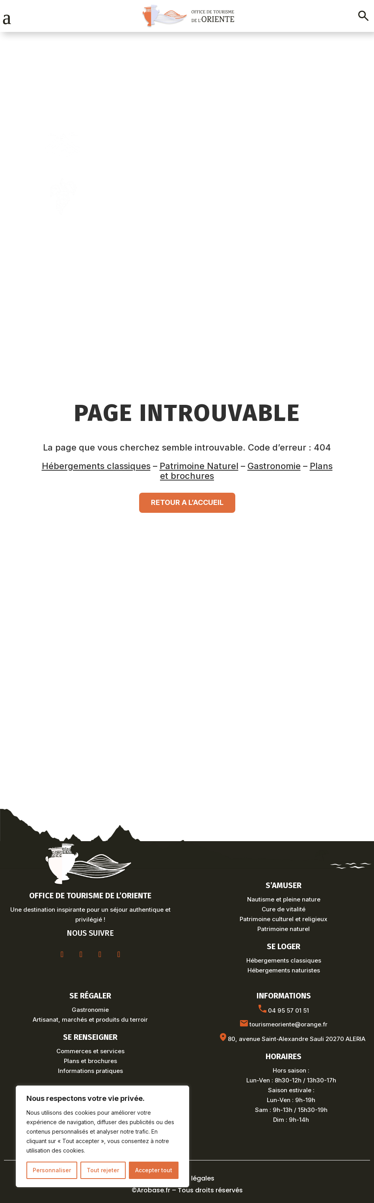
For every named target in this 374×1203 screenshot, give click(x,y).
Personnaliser (52, 1170)
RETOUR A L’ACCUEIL (187, 502)
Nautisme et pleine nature (283, 899)
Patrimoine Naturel (199, 466)
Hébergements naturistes (283, 970)
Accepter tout (153, 1170)
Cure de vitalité (283, 909)
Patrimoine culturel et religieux (283, 919)
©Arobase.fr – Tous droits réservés (187, 1190)
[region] (102, 1136)
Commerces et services (90, 1051)
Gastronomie (274, 466)
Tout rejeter (103, 1170)
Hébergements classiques (96, 466)
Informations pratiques (90, 1071)
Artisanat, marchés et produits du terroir (90, 1019)
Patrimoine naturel (283, 929)
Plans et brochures (90, 1061)
